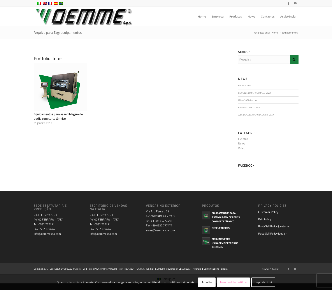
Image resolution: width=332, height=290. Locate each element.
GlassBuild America (248, 100)
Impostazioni (263, 282)
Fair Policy (264, 219)
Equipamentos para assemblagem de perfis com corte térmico (58, 116)
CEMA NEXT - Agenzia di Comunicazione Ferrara (203, 269)
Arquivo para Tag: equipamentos (58, 32)
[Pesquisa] (268, 59)
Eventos (243, 138)
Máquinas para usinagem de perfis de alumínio (225, 243)
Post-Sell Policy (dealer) (272, 233)
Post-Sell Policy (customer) (274, 226)
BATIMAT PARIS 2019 (249, 107)
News (241, 143)
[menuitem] (202, 16)
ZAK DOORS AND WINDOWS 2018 (256, 114)
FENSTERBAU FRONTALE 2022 (254, 92)
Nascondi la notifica (233, 282)
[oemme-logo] (84, 16)
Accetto (207, 282)
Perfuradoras (221, 228)
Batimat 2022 (244, 85)
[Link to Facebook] (288, 3)
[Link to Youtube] (295, 3)
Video (241, 148)
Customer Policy (268, 212)
